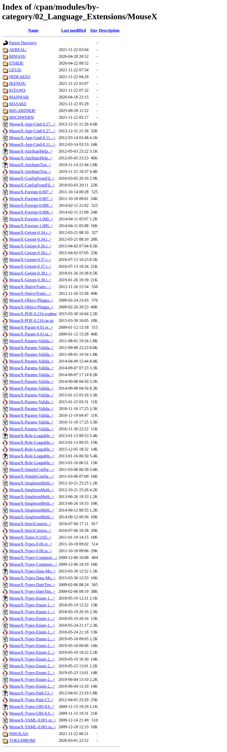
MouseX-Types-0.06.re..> (30, 544)
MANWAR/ (19, 97)
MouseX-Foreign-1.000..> (31, 219)
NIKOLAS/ (19, 733)
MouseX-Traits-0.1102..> (30, 537)
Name (33, 30)
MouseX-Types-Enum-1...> (32, 598)
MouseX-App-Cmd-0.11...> (32, 137)
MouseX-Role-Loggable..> (31, 435)
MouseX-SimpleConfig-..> (31, 469)
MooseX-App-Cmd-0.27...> (32, 124)
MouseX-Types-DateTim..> (32, 584)
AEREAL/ (18, 49)
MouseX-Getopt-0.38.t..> (30, 280)
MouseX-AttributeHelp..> (30, 151)
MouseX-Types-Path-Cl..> (31, 693)
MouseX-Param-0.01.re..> (31, 327)
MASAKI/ (18, 104)
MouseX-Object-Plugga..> (31, 300)
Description (109, 30)
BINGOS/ (17, 56)
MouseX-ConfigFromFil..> (31, 178)
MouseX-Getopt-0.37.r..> (30, 259)
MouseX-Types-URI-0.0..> (31, 706)
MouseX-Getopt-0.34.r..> (30, 232)
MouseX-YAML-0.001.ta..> (32, 727)
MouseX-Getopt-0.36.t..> (30, 253)
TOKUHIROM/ (22, 740)
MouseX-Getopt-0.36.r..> (30, 246)
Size (93, 30)
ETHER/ (16, 63)
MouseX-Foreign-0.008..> (31, 205)
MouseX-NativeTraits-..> (30, 286)
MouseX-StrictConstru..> (30, 523)
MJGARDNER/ (22, 110)
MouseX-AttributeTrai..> (30, 165)
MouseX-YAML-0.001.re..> (32, 720)
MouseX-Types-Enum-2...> (32, 639)
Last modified (73, 30)
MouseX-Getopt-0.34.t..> (30, 239)
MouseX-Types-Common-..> (33, 557)
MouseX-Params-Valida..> (31, 341)
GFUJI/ (15, 70)
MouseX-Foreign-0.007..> (31, 192)
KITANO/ (17, 90)
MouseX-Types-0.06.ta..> (30, 551)
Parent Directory (23, 43)
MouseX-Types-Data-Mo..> (32, 571)
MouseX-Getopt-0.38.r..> (30, 273)
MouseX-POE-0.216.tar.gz (31, 320)
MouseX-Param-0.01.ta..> (31, 334)
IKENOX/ (17, 83)
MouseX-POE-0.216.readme (33, 314)
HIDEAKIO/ (20, 76)
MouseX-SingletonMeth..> (31, 483)
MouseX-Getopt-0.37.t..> (30, 266)
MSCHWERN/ (21, 117)
